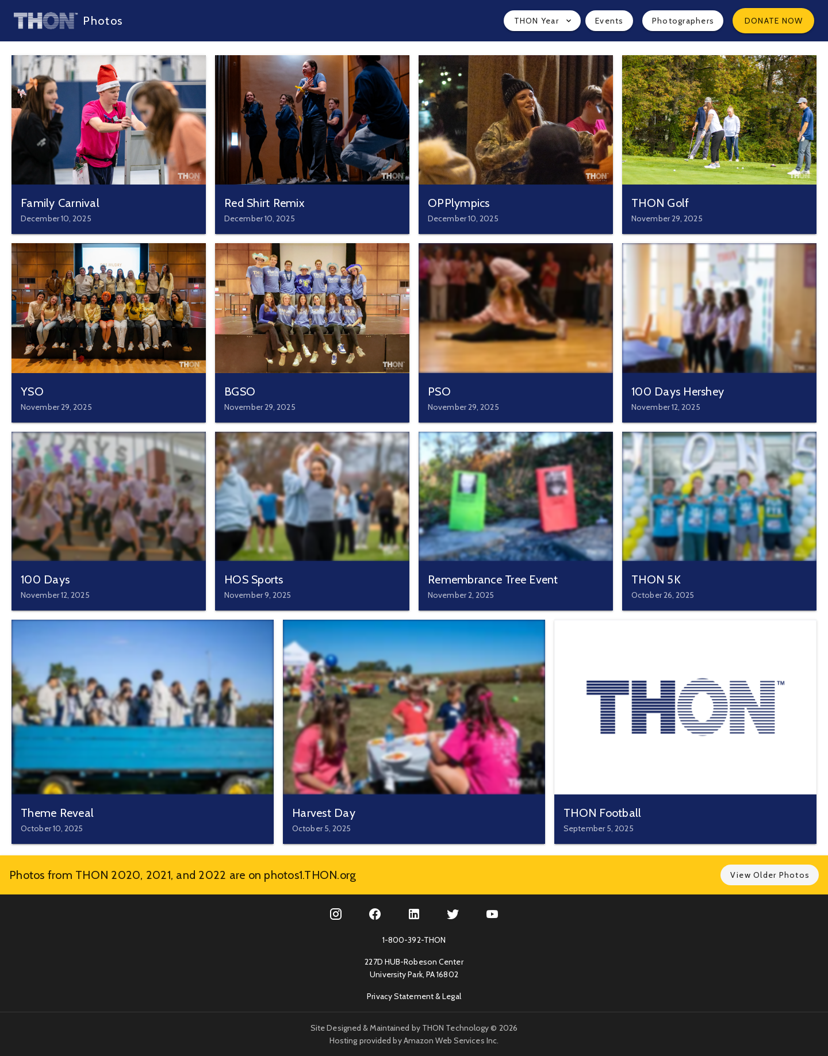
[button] (542, 20)
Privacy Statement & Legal (414, 996)
